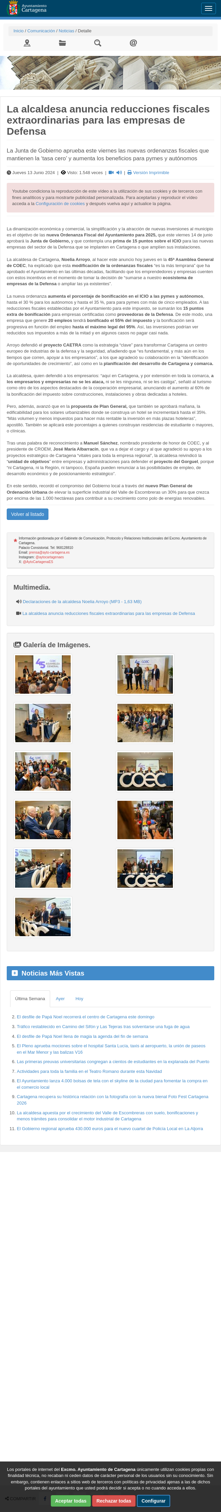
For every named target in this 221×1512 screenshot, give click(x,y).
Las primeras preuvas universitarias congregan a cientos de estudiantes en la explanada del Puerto (113, 1061)
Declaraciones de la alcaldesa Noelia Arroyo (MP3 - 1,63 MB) (82, 601)
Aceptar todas (70, 1501)
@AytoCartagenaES (38, 562)
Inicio (18, 30)
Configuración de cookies (60, 203)
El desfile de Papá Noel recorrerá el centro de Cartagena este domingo (85, 1016)
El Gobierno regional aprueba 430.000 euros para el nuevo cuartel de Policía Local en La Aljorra (110, 1128)
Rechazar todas (114, 1501)
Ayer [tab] (60, 998)
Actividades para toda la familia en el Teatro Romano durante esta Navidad (89, 1071)
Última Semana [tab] (30, 998)
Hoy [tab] (79, 998)
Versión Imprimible (148, 172)
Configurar (154, 1501)
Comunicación (41, 30)
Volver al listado (27, 514)
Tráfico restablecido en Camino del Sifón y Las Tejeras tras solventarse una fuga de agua (103, 1026)
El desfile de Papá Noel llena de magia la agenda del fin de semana (82, 1036)
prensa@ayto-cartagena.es (49, 552)
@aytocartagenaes (50, 557)
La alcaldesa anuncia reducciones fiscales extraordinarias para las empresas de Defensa (109, 613)
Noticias (66, 30)
